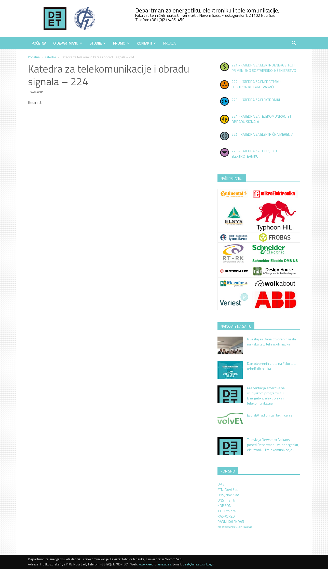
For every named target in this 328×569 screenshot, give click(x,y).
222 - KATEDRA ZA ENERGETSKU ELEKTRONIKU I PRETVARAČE (256, 84)
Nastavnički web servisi (235, 527)
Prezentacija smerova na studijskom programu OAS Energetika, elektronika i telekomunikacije (266, 395)
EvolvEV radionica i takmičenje (270, 415)
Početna (39, 43)
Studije (98, 43)
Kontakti (146, 43)
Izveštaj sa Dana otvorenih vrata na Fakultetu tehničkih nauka (271, 341)
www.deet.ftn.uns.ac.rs (155, 564)
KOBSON (224, 505)
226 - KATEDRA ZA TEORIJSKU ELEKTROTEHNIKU (254, 153)
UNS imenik (226, 500)
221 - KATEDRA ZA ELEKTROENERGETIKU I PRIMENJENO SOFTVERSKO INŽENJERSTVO (263, 67)
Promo (121, 43)
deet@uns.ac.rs (194, 564)
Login (210, 564)
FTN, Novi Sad (227, 489)
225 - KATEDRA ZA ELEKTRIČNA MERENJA (262, 134)
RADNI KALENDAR (230, 521)
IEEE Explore (226, 511)
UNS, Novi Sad (228, 494)
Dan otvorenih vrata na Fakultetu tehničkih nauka (271, 366)
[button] (294, 43)
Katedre (50, 57)
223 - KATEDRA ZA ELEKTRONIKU (256, 99)
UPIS (221, 484)
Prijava (169, 43)
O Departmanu (67, 43)
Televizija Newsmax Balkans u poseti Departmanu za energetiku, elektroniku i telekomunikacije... (273, 444)
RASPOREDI (226, 516)
